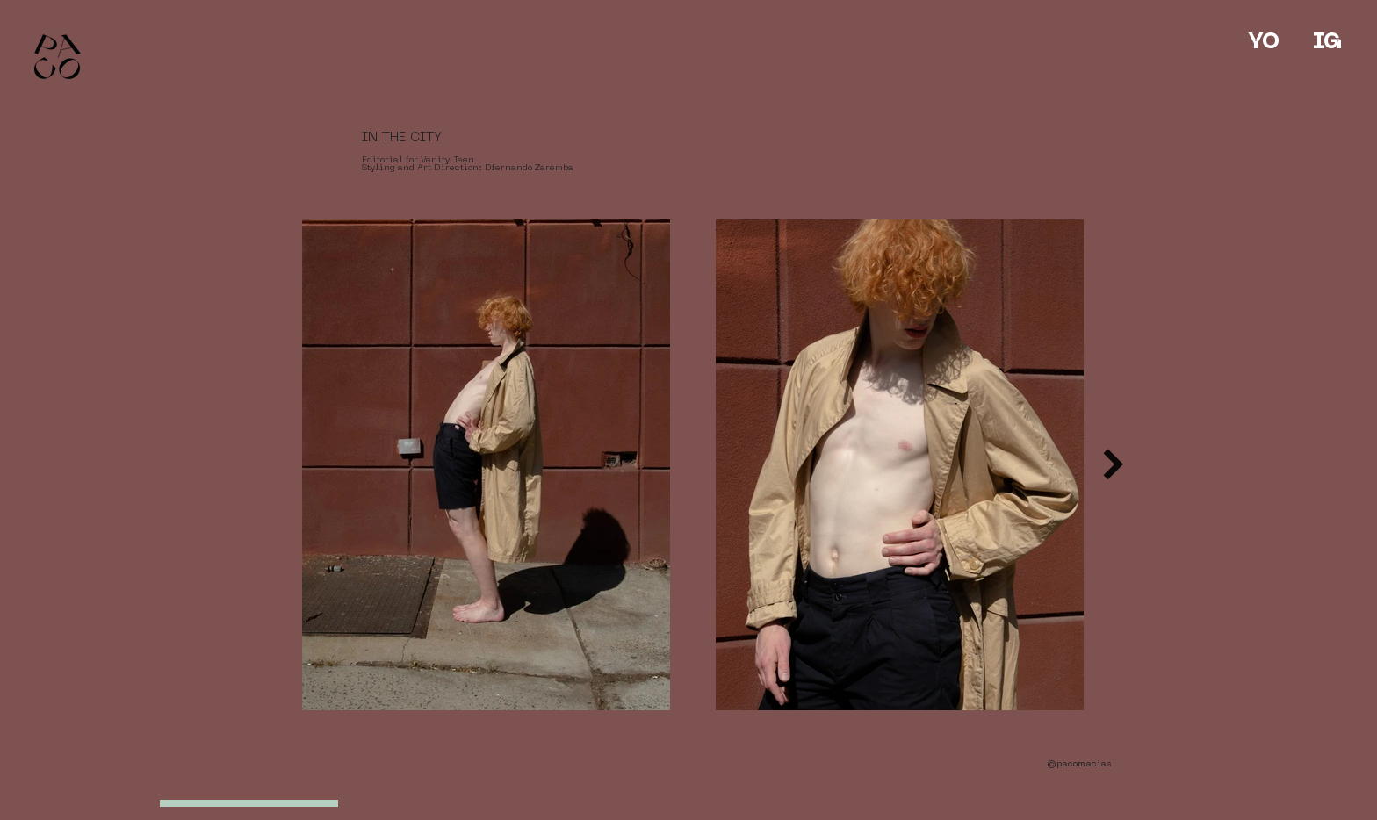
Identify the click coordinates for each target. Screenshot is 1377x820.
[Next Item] (1113, 465)
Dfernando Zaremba (529, 168)
